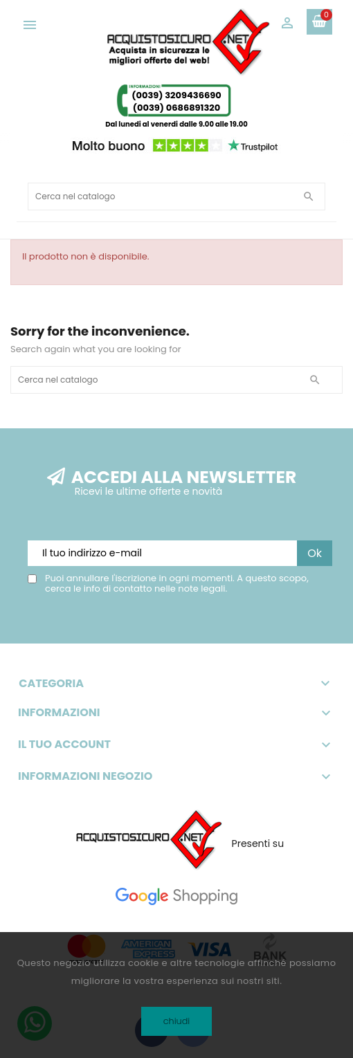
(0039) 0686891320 (177, 107)
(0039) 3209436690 (176, 95)
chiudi (176, 1021)
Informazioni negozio (85, 776)
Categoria (176, 683)
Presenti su (258, 843)
